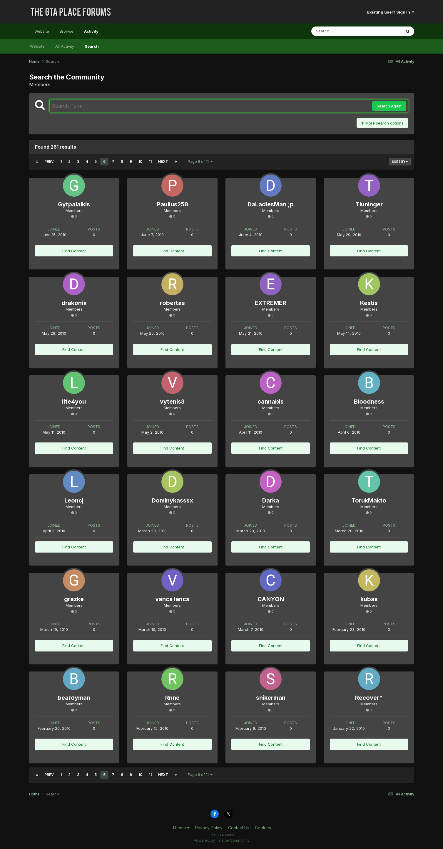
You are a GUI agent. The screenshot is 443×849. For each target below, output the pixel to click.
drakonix (74, 302)
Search (92, 46)
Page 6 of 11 (200, 161)
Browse (66, 31)
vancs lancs (172, 599)
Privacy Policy (209, 827)
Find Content (74, 250)
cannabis (271, 401)
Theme (181, 827)
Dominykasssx (172, 500)
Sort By (400, 161)
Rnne (172, 697)
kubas (369, 599)
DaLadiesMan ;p (271, 204)
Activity (91, 34)
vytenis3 (172, 401)
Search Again (389, 106)
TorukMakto (369, 500)
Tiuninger (369, 204)
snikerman (270, 697)
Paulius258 (172, 204)
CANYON (271, 599)
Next (163, 161)
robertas (172, 302)
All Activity (64, 46)
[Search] (340, 31)
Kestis (369, 302)
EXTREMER (270, 302)
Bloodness (369, 401)
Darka (270, 500)
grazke (74, 599)
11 (150, 161)
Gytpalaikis (74, 204)
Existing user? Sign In (390, 12)
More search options (382, 123)
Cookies (263, 827)
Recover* (369, 697)
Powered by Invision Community (222, 840)
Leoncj (73, 500)
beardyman (74, 697)
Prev (49, 161)
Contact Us (238, 827)
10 (140, 161)
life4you (74, 401)
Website (41, 31)
